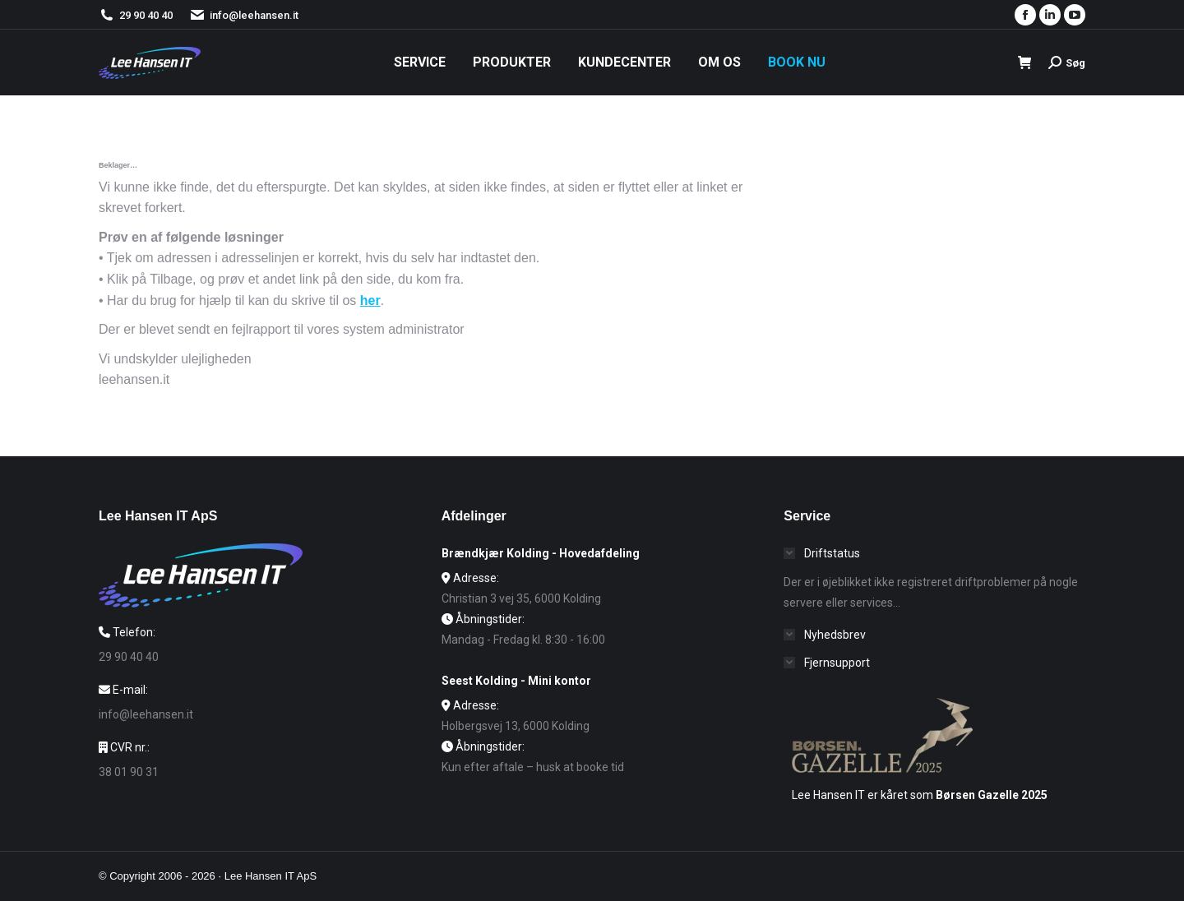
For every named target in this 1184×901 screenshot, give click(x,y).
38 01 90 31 (129, 772)
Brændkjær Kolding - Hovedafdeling (541, 553)
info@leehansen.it (243, 15)
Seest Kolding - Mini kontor (516, 680)
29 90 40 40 (146, 15)
